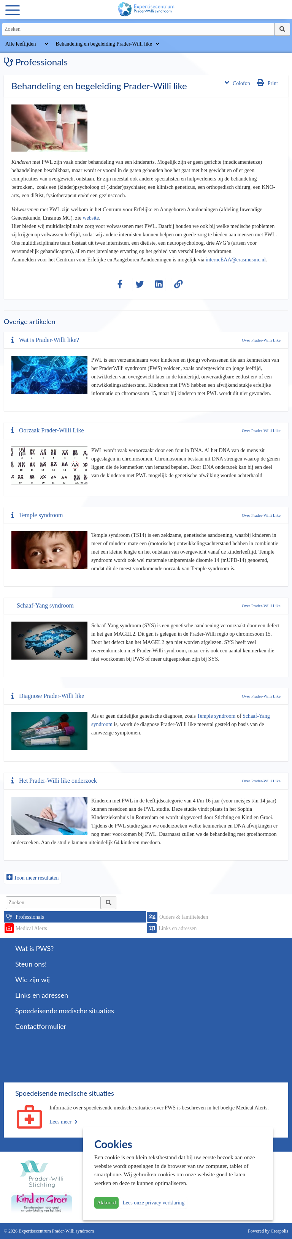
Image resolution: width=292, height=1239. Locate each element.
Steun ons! (31, 964)
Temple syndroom (37, 515)
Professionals (30, 917)
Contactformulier (40, 1026)
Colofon (237, 82)
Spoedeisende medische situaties (64, 1010)
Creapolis (279, 1231)
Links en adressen (178, 928)
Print (267, 82)
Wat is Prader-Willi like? (45, 340)
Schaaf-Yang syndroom (45, 605)
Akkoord (106, 1203)
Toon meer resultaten (32, 877)
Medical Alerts (31, 928)
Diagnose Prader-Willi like (47, 696)
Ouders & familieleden (183, 917)
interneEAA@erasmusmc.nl (236, 260)
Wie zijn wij (32, 979)
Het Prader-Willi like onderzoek (54, 780)
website (91, 218)
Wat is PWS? (34, 948)
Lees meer (63, 1122)
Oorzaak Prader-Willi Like (47, 430)
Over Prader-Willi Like (261, 340)
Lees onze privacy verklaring (153, 1203)
